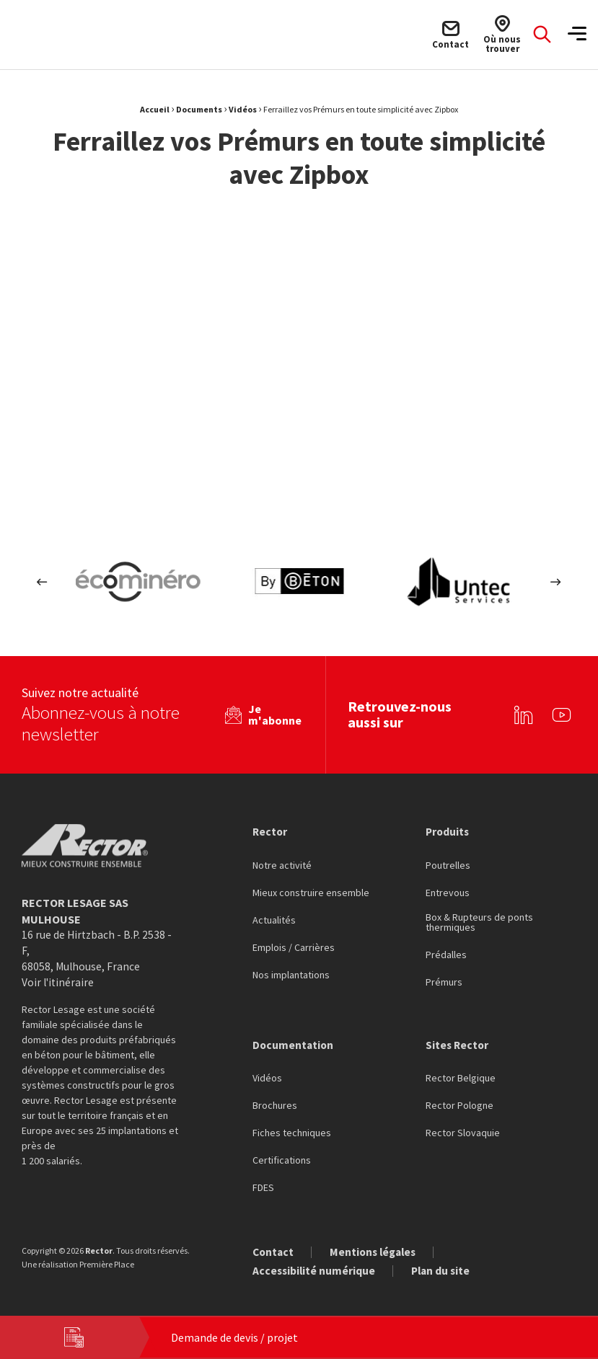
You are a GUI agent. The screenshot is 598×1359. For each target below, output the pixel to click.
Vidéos (243, 109)
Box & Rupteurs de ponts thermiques (479, 921)
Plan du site (444, 1270)
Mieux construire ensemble (310, 892)
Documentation (293, 1044)
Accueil (155, 109)
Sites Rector (458, 1044)
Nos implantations (291, 974)
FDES (263, 1187)
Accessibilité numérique (314, 1270)
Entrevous (448, 892)
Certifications (281, 1160)
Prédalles (446, 954)
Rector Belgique (461, 1078)
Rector (270, 830)
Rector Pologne (459, 1105)
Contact (274, 1251)
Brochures (274, 1105)
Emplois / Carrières (293, 946)
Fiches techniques (291, 1132)
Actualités (274, 919)
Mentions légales (377, 1251)
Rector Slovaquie (463, 1132)
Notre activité (282, 864)
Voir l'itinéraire (59, 982)
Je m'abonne (272, 713)
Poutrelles (448, 864)
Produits (448, 830)
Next (555, 581)
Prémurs (444, 981)
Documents (199, 109)
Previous (42, 581)
